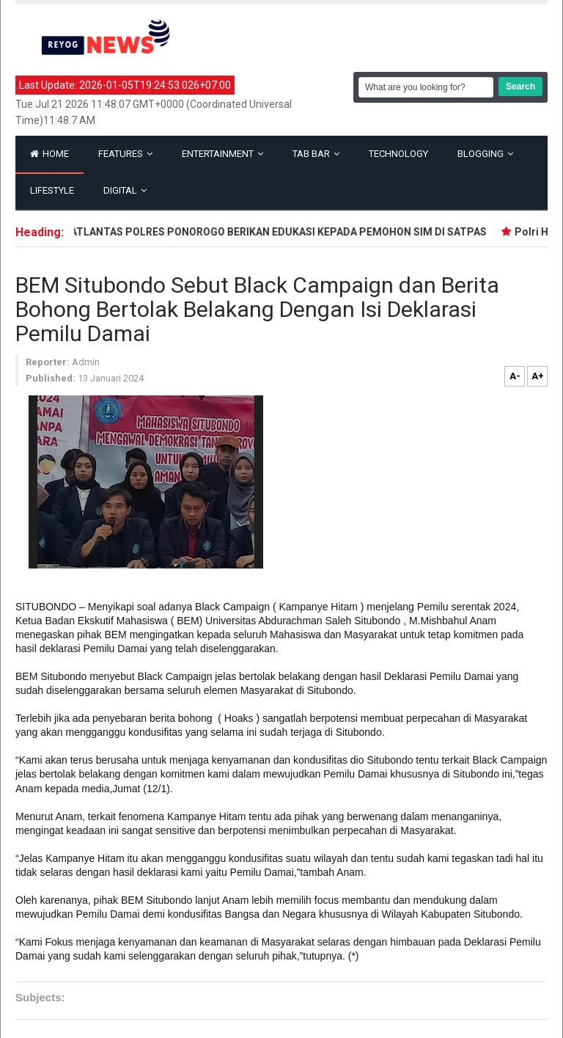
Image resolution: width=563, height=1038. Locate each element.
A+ (537, 375)
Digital (125, 190)
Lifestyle (52, 190)
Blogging (485, 153)
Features (125, 153)
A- (514, 375)
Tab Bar (315, 153)
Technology (398, 153)
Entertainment (222, 153)
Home (49, 153)
